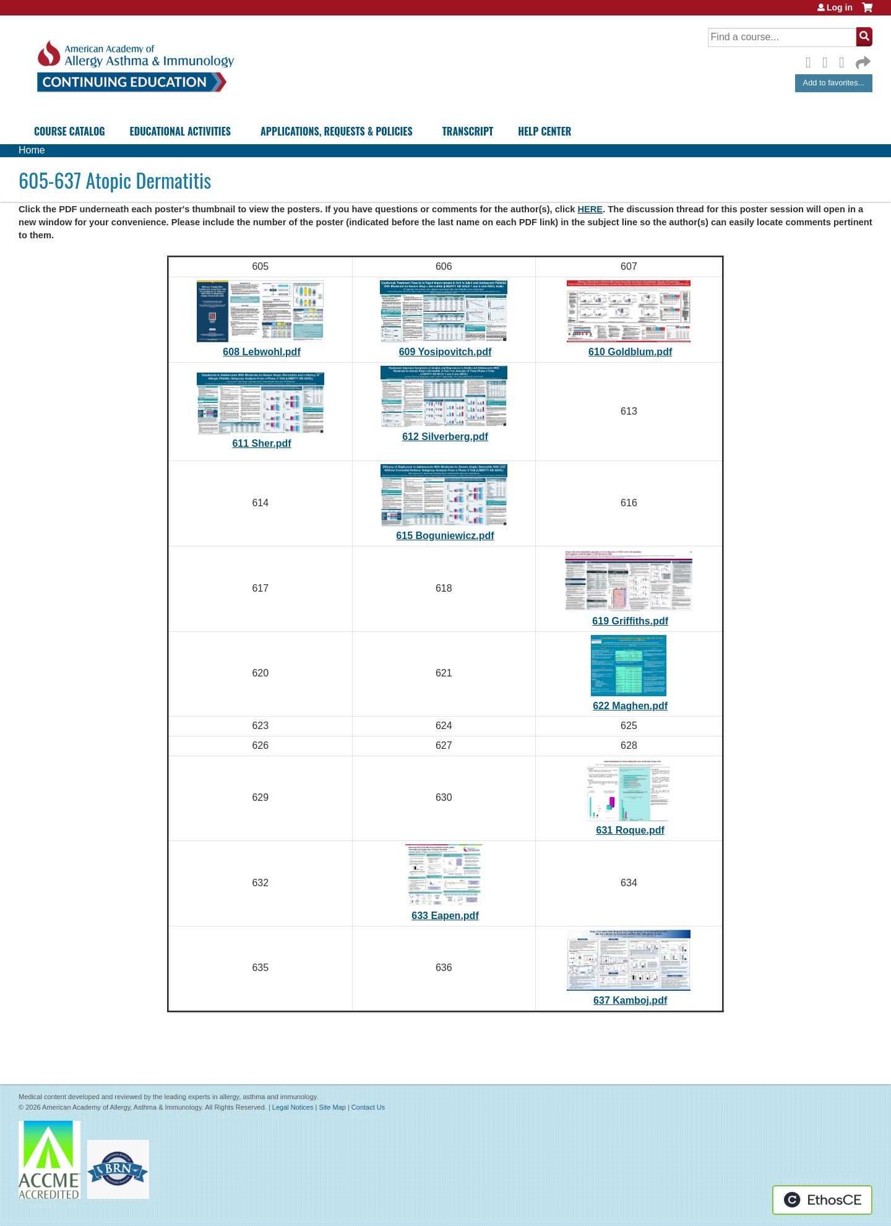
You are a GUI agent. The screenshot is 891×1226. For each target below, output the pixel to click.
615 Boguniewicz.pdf (445, 535)
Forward (862, 59)
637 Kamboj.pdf (630, 1000)
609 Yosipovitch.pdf (445, 352)
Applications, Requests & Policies (336, 131)
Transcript (467, 131)
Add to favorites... (834, 82)
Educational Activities (180, 131)
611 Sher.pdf (261, 443)
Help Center (544, 131)
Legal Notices (293, 1107)
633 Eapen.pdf (444, 915)
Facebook (812, 60)
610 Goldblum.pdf (630, 352)
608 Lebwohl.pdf (261, 352)
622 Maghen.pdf (630, 706)
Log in (840, 7)
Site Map (332, 1107)
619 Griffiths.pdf (630, 621)
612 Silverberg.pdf (445, 436)
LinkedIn (845, 60)
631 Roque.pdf (630, 830)
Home (32, 150)
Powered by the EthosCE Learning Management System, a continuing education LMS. (822, 1200)
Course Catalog (69, 131)
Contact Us (368, 1107)
